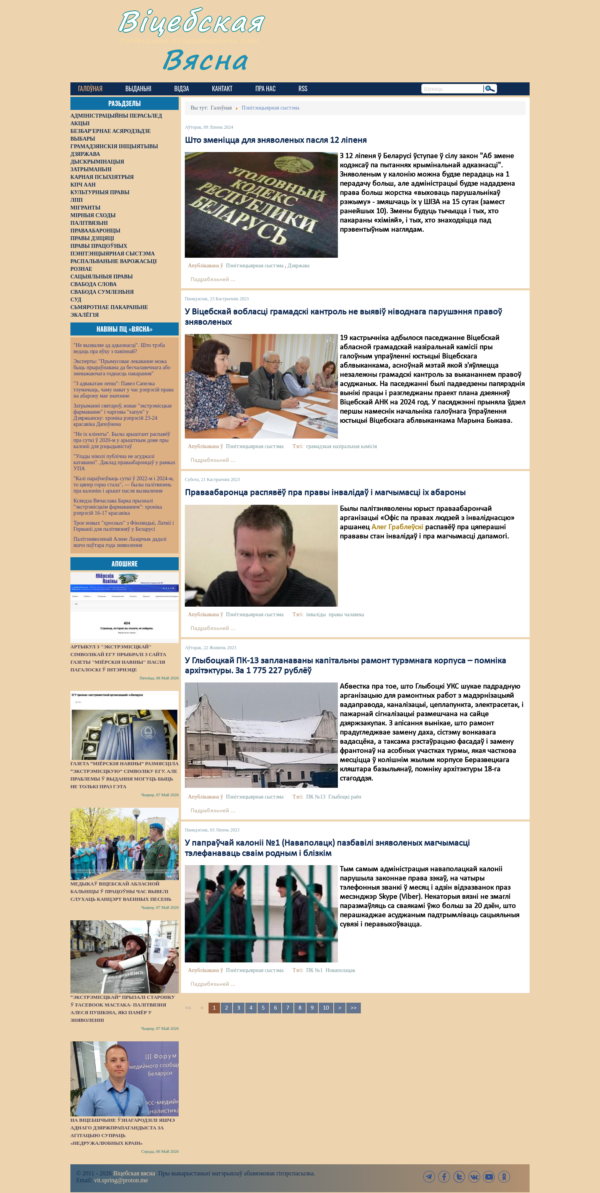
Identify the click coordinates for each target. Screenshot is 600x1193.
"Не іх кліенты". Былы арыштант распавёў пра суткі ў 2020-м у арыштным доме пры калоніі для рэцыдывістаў (121, 440)
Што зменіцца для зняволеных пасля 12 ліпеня (276, 140)
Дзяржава (299, 265)
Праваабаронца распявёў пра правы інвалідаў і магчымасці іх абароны (325, 492)
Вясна (204, 59)
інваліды (316, 614)
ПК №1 (314, 970)
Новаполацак (340, 970)
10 (326, 1008)
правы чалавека (346, 614)
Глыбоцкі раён (344, 797)
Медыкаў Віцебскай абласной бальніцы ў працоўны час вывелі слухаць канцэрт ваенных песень (120, 891)
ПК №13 (315, 797)
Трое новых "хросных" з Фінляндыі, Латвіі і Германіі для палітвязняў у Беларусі (123, 526)
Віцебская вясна (134, 1173)
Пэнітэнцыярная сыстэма (255, 265)
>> (354, 1008)
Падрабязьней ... (213, 280)
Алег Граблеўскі (397, 527)
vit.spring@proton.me (121, 1180)
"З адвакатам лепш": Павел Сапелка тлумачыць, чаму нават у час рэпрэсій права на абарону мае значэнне (123, 390)
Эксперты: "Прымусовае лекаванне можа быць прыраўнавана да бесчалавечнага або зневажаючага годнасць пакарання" (121, 367)
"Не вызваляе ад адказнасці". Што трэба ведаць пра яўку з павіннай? (119, 348)
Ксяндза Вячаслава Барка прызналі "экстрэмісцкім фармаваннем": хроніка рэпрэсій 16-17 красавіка (117, 507)
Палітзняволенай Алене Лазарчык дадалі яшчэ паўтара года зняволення (119, 542)
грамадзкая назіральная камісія (341, 446)
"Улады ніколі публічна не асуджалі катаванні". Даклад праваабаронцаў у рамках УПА (124, 462)
